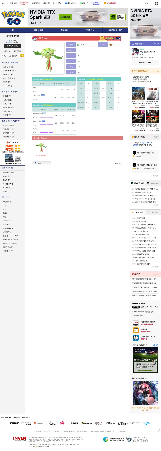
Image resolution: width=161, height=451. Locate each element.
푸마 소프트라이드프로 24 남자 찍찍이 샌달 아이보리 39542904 (145, 296)
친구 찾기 (7, 103)
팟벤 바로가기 (7, 202)
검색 (22, 55)
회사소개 (38, 431)
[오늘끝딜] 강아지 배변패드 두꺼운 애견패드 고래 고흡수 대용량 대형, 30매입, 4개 (145, 291)
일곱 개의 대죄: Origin (10, 236)
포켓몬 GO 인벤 (12, 36)
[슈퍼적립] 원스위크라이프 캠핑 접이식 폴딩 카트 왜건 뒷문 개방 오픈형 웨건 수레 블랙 (145, 283)
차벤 (4, 209)
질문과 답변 (7, 100)
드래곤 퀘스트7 (8, 247)
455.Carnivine (41, 155)
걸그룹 (5, 213)
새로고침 (154, 176)
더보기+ (156, 43)
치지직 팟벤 (7, 82)
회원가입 (7, 51)
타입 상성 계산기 (8, 136)
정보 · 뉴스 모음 (8, 67)
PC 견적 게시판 (8, 187)
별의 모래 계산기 (8, 125)
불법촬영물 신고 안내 (97, 431)
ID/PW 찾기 (17, 51)
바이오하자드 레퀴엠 (10, 243)
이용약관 (56, 431)
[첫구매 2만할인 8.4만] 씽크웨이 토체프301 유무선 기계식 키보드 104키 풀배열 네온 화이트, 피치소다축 (145, 279)
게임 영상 (6, 224)
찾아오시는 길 (111, 431)
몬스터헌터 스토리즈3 (10, 239)
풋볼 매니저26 (8, 251)
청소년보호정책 (82, 431)
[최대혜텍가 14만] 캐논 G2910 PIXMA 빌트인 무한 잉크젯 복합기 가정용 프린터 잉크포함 (145, 287)
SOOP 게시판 (7, 86)
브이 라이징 (7, 232)
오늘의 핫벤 (7, 176)
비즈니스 (47, 431)
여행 (4, 217)
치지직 (5, 205)
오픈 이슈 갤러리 (8, 172)
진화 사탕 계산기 (8, 129)
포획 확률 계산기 (8, 133)
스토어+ (156, 71)
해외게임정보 (7, 220)
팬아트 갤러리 (7, 111)
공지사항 (122, 431)
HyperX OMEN (8, 228)
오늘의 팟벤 (7, 180)
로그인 (147, 3)
